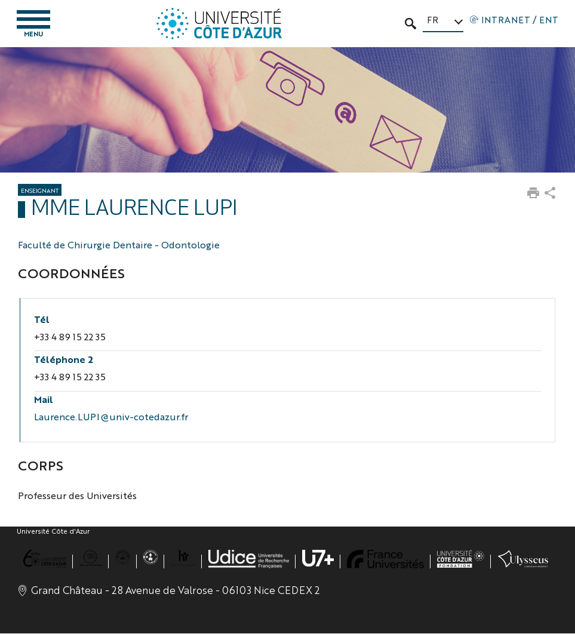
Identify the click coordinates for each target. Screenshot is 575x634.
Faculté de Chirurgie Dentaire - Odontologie (119, 245)
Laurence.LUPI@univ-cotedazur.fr (111, 416)
